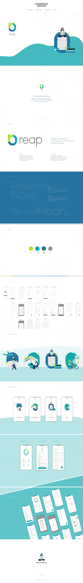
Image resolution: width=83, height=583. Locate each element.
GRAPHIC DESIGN (38, 10)
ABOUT (54, 10)
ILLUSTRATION (30, 10)
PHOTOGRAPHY (47, 10)
